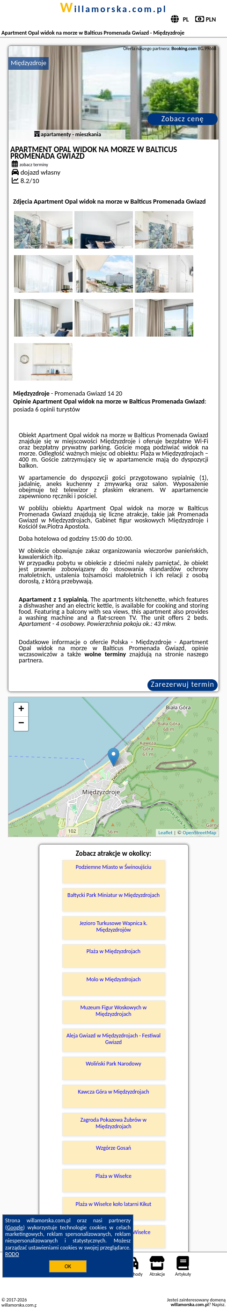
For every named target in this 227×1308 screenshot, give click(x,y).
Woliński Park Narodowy (113, 1063)
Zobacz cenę (182, 118)
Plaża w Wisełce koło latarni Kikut (114, 1204)
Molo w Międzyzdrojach (113, 979)
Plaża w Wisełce (113, 1176)
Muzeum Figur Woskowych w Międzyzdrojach (114, 1010)
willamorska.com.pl (113, 9)
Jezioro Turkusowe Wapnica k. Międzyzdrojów (113, 926)
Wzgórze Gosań (113, 1148)
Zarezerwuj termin (182, 684)
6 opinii (45, 409)
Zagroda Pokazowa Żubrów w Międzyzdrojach (113, 1123)
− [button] (21, 724)
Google (15, 1227)
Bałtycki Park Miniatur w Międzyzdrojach (113, 895)
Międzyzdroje (28, 63)
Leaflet (165, 833)
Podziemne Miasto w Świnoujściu (114, 867)
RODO (12, 1254)
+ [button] (21, 710)
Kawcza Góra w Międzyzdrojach (113, 1091)
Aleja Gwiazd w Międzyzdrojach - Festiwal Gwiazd (113, 1038)
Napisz (218, 1304)
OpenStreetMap (199, 833)
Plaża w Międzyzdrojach (113, 951)
